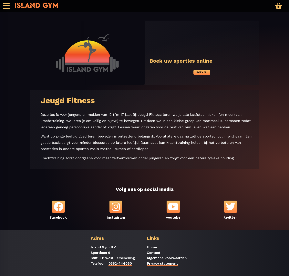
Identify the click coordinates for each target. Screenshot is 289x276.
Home (152, 247)
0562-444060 (120, 263)
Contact (153, 253)
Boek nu (201, 72)
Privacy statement (162, 263)
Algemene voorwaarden (167, 258)
